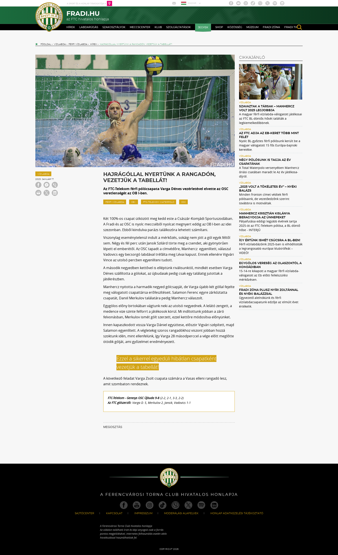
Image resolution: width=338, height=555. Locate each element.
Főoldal (46, 44)
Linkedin (282, 3)
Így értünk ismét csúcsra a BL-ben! (269, 240)
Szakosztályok (113, 27)
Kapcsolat (114, 513)
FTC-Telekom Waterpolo (158, 202)
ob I (133, 202)
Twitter (267, 3)
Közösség (234, 27)
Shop (219, 27)
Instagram (246, 3)
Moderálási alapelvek (181, 513)
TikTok (253, 3)
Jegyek (203, 27)
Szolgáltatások (178, 27)
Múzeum (252, 27)
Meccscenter (140, 27)
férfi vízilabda (114, 202)
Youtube (238, 3)
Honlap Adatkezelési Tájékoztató (236, 513)
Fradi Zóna (271, 27)
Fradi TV (290, 27)
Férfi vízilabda (78, 44)
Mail (174, 3)
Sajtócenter (84, 513)
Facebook (231, 3)
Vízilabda (60, 44)
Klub (158, 27)
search (299, 27)
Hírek (70, 27)
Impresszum (143, 513)
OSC (183, 202)
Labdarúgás (88, 27)
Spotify (275, 3)
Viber (260, 3)
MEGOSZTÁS (112, 427)
